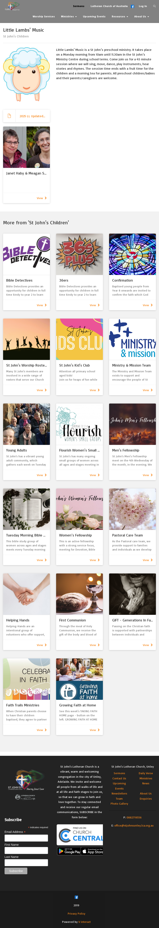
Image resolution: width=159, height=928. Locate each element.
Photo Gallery (119, 803)
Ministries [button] (69, 16)
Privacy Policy (76, 913)
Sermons (119, 773)
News (145, 783)
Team (119, 798)
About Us (146, 793)
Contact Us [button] (41, 26)
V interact (84, 921)
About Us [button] (141, 16)
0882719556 (134, 817)
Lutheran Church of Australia (109, 6)
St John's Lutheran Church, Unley (132, 766)
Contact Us (119, 778)
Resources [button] (120, 16)
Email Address (15, 832)
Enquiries (146, 798)
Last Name (12, 857)
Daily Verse (146, 773)
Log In (143, 6)
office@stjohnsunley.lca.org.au (134, 825)
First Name (12, 844)
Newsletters (119, 793)
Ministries (146, 778)
